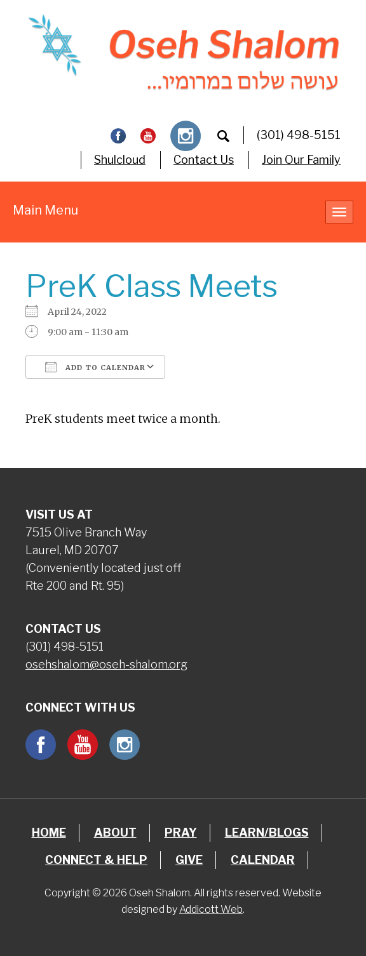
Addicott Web (211, 909)
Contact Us (203, 159)
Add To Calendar (95, 367)
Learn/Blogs (267, 832)
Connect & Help (96, 859)
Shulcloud (120, 159)
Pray (181, 832)
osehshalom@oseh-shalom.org (106, 664)
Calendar (263, 859)
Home (49, 832)
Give (189, 859)
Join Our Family (301, 159)
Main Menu (45, 210)
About (115, 832)
